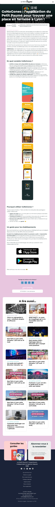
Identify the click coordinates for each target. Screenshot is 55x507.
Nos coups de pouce (27, 477)
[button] (53, 2)
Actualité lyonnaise (14, 25)
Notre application (27, 486)
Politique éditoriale (27, 479)
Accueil (8, 25)
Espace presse (27, 481)
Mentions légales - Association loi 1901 (27, 501)
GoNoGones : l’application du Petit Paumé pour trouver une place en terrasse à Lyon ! (34, 25)
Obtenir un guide (27, 474)
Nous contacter (27, 484)
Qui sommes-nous (27, 472)
